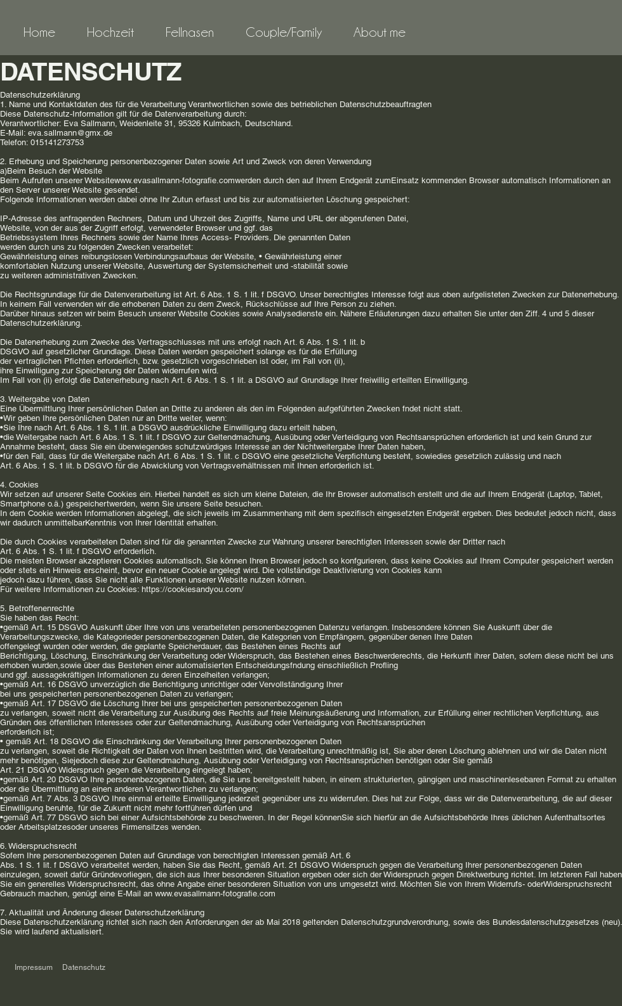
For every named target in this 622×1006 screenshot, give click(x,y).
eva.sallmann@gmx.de (70, 133)
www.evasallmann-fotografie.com (215, 893)
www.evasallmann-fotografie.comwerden (187, 180)
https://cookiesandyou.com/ (193, 589)
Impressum (34, 967)
